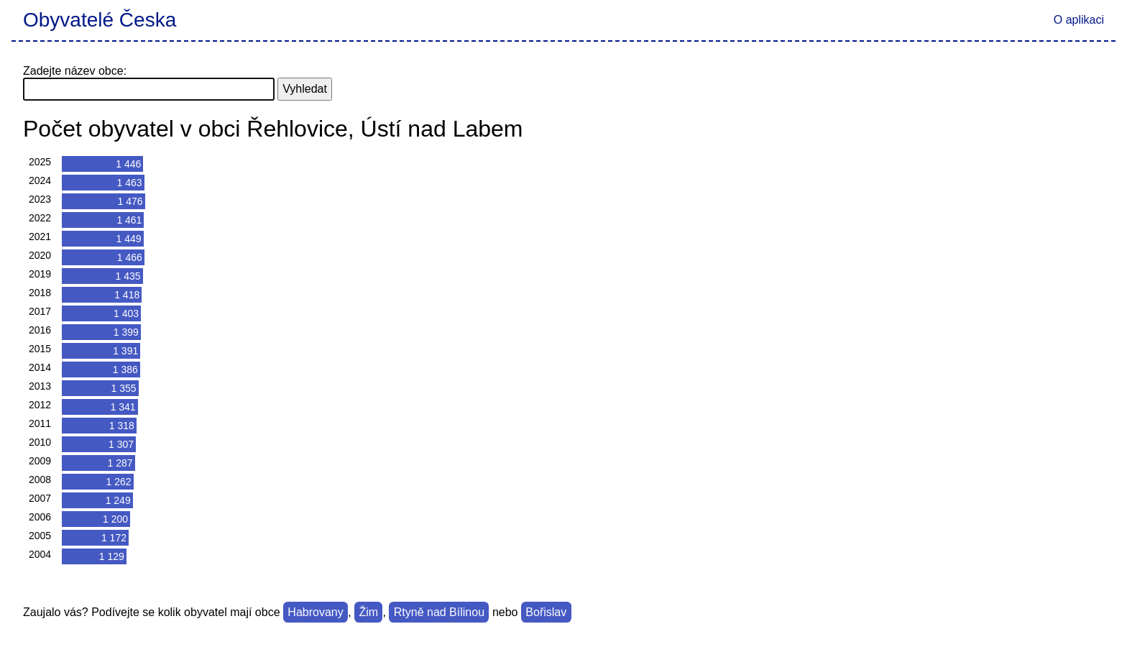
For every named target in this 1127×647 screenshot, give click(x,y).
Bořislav (545, 612)
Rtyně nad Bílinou (439, 612)
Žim (368, 612)
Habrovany (315, 612)
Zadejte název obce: (74, 71)
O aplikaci (1079, 20)
